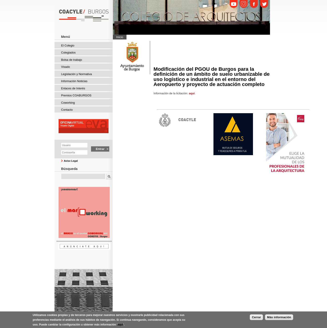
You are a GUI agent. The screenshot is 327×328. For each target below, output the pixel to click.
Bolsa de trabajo (71, 59)
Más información (279, 318)
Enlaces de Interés (73, 88)
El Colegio (67, 45)
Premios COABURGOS (76, 95)
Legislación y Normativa (76, 74)
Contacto (67, 109)
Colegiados (68, 52)
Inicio (119, 37)
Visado (65, 67)
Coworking (68, 102)
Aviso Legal (71, 160)
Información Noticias (74, 81)
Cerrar (256, 318)
